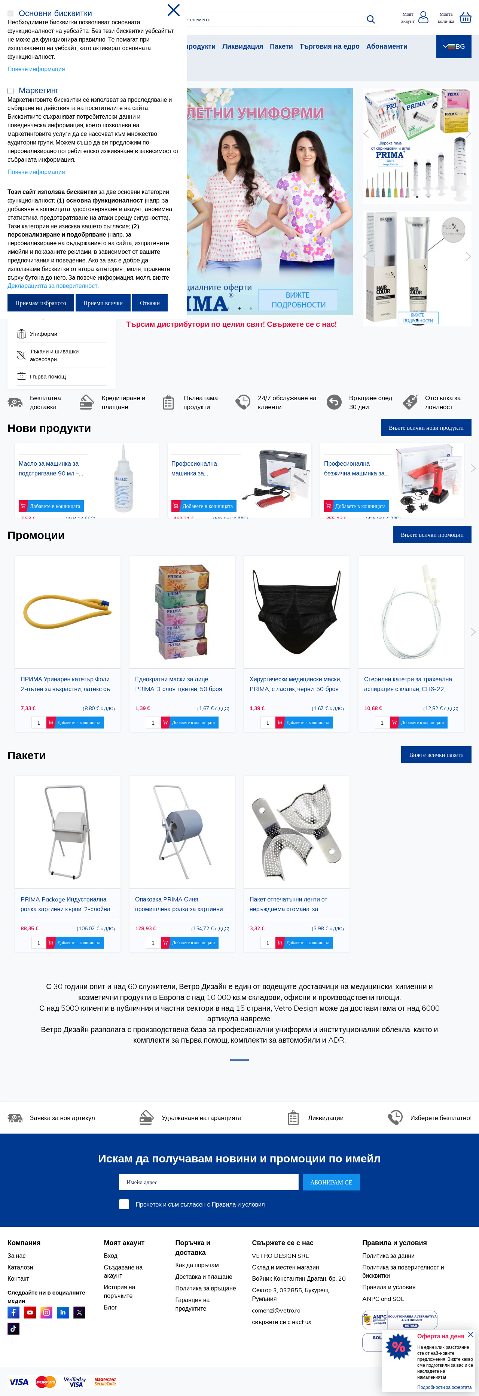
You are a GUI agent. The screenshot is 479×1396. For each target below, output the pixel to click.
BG (454, 46)
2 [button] (239, 307)
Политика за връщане (206, 1288)
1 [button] (228, 307)
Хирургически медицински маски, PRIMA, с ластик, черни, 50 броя (295, 684)
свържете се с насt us (281, 1322)
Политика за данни (388, 1255)
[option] (239, 201)
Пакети (281, 46)
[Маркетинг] (10, 91)
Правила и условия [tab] (394, 1242)
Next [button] (350, 189)
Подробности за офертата (444, 1387)
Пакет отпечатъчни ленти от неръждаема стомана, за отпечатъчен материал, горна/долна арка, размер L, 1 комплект (296, 904)
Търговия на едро (330, 46)
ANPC (370, 1298)
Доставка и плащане (204, 1276)
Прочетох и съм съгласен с (200, 1204)
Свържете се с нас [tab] (283, 1242)
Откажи (150, 303)
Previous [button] (366, 134)
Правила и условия (238, 1204)
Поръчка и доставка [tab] (193, 1247)
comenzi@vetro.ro (276, 1310)
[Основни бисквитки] (10, 13)
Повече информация (36, 69)
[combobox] (246, 19)
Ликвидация (242, 46)
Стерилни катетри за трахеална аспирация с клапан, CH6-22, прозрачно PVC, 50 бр (408, 684)
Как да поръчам (197, 1265)
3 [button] (250, 307)
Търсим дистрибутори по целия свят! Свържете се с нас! (231, 324)
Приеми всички (103, 303)
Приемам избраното (40, 303)
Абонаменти (387, 46)
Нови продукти (190, 46)
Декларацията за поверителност (52, 285)
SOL (398, 1298)
